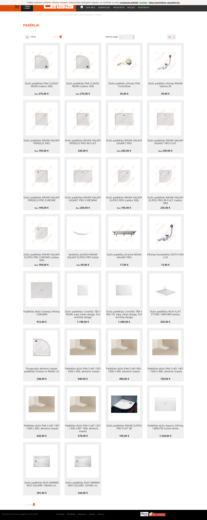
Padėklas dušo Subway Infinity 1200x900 (41, 313)
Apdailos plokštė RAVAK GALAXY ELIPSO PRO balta (82, 256)
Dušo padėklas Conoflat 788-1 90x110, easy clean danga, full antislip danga (124, 314)
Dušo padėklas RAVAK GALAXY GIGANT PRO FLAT (165, 142)
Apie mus (90, 7)
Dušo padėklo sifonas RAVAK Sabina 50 (165, 85)
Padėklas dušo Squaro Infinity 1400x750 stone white (165, 427)
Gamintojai (104, 7)
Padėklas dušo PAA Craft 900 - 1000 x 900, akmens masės (124, 370)
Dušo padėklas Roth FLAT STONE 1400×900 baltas (165, 313)
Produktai (118, 7)
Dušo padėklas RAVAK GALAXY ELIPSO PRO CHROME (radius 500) (42, 257)
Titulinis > (41, 15)
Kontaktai (143, 7)
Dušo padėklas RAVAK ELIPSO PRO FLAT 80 (124, 427)
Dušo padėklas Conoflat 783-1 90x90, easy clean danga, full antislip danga (83, 314)
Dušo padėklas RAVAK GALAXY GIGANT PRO (124, 142)
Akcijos (131, 7)
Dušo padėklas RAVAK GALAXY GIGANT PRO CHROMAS (83, 199)
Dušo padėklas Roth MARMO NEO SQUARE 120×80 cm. (83, 484)
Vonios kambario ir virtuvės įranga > (59, 15)
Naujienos (82, 514)
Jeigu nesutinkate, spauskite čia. (164, 2)
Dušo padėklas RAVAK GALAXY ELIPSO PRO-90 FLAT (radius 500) (165, 200)
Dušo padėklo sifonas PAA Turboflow (124, 85)
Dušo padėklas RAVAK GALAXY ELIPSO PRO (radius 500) (124, 199)
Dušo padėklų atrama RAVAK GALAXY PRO (124, 256)
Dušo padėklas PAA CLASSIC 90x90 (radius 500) (41, 85)
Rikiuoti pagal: (112, 36)
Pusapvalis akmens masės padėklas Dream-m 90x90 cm (41, 370)
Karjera (101, 514)
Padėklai (98, 15)
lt (181, 7)
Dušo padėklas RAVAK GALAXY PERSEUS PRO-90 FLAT (83, 142)
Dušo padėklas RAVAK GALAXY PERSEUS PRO (42, 142)
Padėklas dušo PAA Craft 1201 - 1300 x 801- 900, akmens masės (83, 428)
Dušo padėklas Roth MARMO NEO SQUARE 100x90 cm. (41, 484)
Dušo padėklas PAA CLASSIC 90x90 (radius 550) (83, 85)
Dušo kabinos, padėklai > (84, 15)
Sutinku (143, 2)
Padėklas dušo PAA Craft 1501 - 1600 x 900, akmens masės (83, 370)
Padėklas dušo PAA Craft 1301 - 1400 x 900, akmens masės (42, 427)
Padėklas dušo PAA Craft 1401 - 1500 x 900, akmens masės (165, 370)
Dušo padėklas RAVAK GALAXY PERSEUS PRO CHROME (42, 199)
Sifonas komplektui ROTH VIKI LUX (165, 256)
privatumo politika (129, 2)
